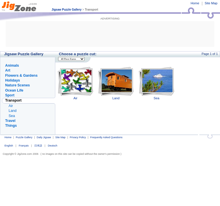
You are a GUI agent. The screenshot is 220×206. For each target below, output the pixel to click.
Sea (156, 83)
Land (115, 83)
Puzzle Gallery (24, 137)
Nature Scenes (17, 85)
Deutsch (52, 145)
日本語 (38, 145)
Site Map (211, 3)
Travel (10, 121)
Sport (9, 95)
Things (11, 126)
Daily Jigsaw (44, 137)
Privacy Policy (78, 137)
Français (24, 145)
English (9, 145)
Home (194, 3)
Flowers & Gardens (21, 76)
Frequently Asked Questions (106, 137)
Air (75, 83)
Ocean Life (14, 90)
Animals (12, 66)
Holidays (12, 80)
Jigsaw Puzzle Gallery (67, 9)
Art (7, 70)
